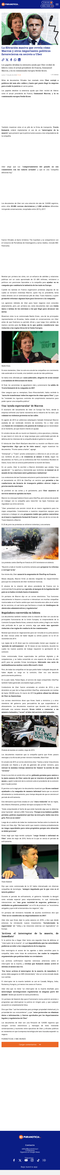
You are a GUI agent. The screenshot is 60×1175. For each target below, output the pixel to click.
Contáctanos (30, 1119)
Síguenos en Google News (30, 1120)
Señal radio (47, 6)
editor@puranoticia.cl (30, 1117)
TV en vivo (47, 2)
